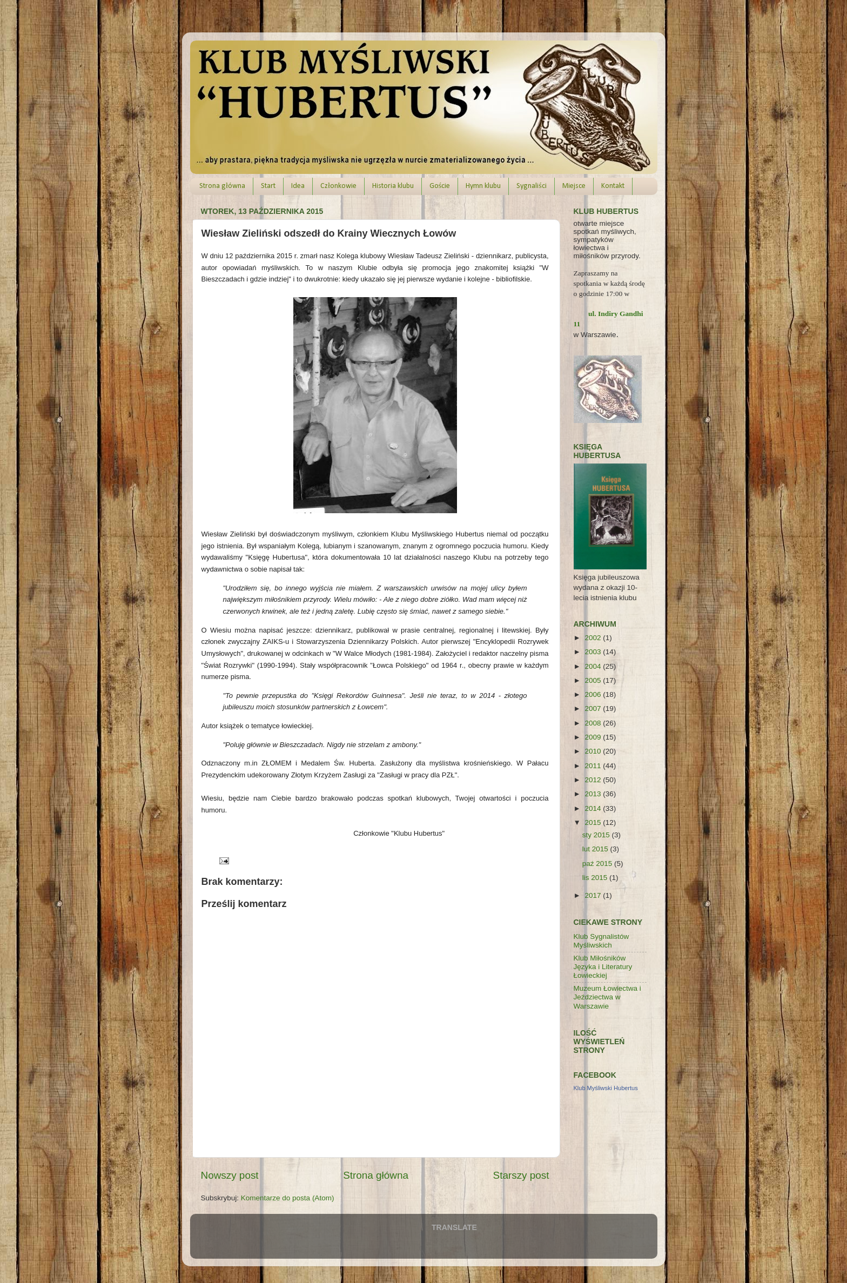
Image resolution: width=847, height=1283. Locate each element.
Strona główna (222, 186)
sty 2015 (597, 835)
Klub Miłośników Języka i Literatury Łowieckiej (603, 966)
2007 (593, 708)
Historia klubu (393, 186)
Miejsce (574, 186)
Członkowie (338, 186)
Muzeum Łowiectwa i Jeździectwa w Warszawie (607, 997)
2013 (593, 794)
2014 (593, 808)
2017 (593, 895)
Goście (439, 186)
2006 (593, 694)
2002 (593, 638)
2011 (593, 766)
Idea (298, 186)
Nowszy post (230, 1175)
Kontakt (612, 186)
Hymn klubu (483, 186)
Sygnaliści (531, 186)
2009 (593, 737)
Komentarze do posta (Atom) (287, 1198)
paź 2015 (598, 863)
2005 (593, 680)
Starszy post (521, 1175)
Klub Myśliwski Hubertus (606, 1088)
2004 (593, 666)
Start (268, 186)
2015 (593, 822)
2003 (593, 652)
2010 (593, 751)
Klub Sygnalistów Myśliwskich (601, 940)
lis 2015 (595, 878)
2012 (593, 780)
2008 (593, 723)
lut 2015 (596, 849)
